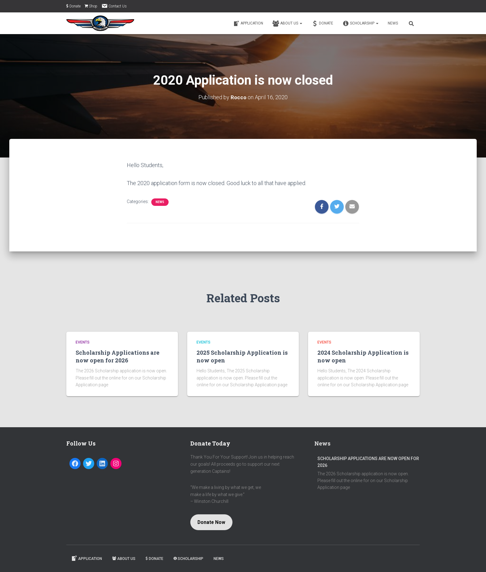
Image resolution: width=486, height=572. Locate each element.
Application (248, 23)
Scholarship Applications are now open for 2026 (117, 356)
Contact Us (114, 6)
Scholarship (360, 23)
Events (83, 342)
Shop (91, 6)
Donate (73, 6)
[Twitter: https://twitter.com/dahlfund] (88, 463)
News (393, 23)
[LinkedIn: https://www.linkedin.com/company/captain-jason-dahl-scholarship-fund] (102, 463)
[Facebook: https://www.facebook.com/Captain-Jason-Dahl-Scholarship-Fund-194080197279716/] (75, 463)
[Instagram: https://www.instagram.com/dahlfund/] (116, 463)
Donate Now (211, 522)
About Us (287, 23)
